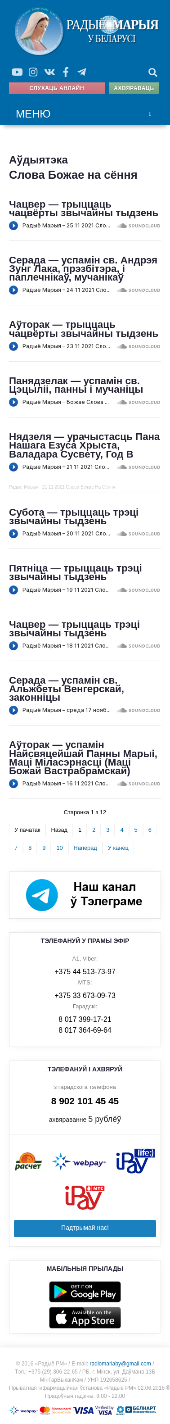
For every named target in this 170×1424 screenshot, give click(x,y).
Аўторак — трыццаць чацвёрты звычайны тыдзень (83, 328)
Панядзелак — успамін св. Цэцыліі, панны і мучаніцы (76, 385)
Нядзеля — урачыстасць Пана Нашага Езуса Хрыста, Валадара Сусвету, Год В (84, 445)
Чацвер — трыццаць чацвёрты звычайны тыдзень (83, 208)
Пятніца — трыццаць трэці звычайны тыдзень (75, 572)
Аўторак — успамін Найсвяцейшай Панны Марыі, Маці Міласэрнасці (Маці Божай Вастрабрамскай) (83, 757)
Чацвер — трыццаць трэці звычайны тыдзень (74, 628)
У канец (118, 847)
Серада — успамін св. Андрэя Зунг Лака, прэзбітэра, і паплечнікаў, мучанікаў (83, 269)
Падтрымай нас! (85, 1227)
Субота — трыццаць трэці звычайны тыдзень (74, 516)
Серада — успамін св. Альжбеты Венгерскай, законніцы (66, 689)
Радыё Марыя (23, 487)
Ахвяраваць (134, 88)
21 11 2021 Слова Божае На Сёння (79, 487)
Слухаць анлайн (57, 88)
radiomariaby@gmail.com (120, 1364)
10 (59, 847)
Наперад (85, 847)
